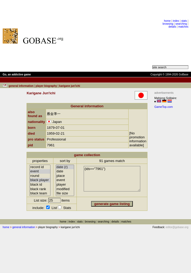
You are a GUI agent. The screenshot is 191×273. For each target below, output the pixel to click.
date (65, 171)
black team (40, 193)
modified (65, 189)
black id (40, 184)
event (40, 171)
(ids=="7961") (112, 178)
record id (40, 167)
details (172, 26)
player (65, 184)
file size (65, 193)
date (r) (65, 167)
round (40, 176)
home (167, 20)
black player (40, 180)
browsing (168, 23)
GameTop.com (163, 106)
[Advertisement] (110, 36)
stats (184, 20)
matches (183, 26)
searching (181, 23)
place (65, 176)
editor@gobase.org (177, 227)
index (176, 20)
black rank (40, 189)
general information (23, 227)
